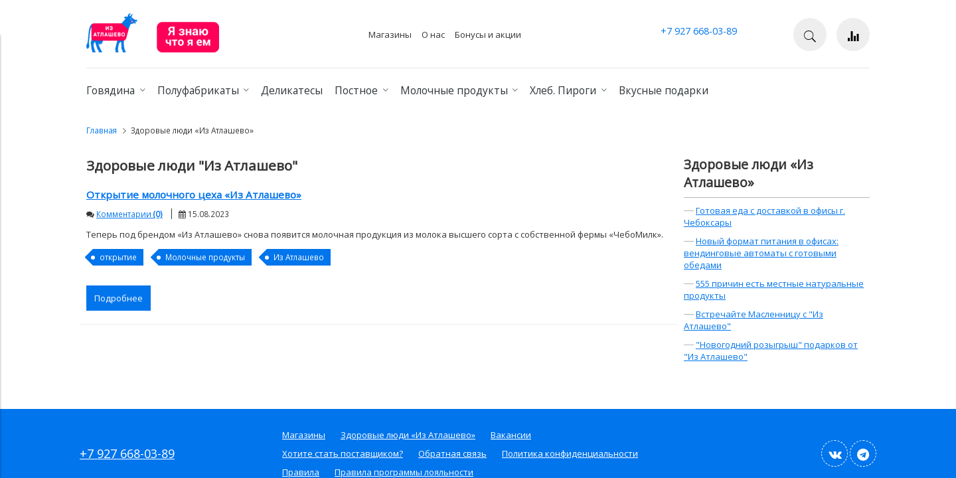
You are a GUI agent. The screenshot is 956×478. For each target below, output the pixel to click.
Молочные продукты (205, 257)
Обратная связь (452, 453)
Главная (101, 130)
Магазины (390, 34)
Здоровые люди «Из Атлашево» (748, 173)
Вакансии (511, 435)
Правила (300, 472)
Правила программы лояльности (404, 472)
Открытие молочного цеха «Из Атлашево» (193, 194)
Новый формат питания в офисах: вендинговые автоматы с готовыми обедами (761, 253)
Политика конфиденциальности (570, 453)
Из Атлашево (299, 257)
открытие (118, 257)
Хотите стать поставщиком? (342, 453)
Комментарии (129, 213)
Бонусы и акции (488, 34)
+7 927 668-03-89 (699, 31)
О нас (433, 34)
